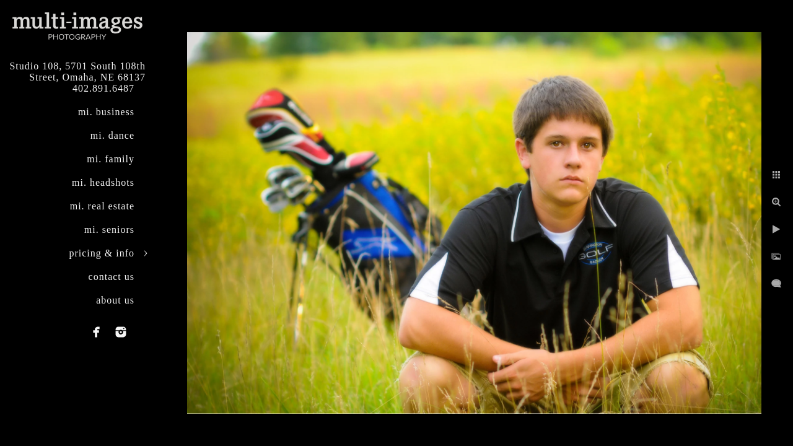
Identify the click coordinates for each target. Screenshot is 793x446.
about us (115, 300)
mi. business (106, 112)
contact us (111, 276)
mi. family (110, 159)
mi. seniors (109, 229)
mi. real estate (102, 206)
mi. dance (112, 135)
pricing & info (101, 253)
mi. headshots (103, 182)
